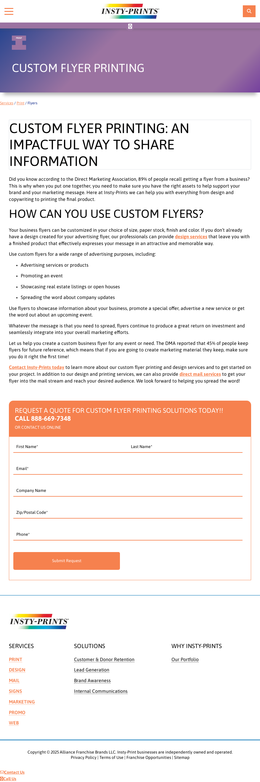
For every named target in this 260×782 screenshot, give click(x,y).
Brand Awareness (92, 680)
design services (191, 236)
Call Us (8, 778)
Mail (14, 680)
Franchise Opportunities (148, 757)
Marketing (22, 701)
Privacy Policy (84, 757)
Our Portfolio (185, 659)
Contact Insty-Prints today (36, 367)
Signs (15, 691)
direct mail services (200, 374)
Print (20, 103)
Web (14, 722)
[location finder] (249, 11)
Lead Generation (91, 669)
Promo (17, 712)
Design (17, 669)
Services (6, 103)
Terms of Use (111, 757)
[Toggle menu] (8, 11)
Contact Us (12, 772)
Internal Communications (101, 691)
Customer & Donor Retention (104, 659)
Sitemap (182, 757)
